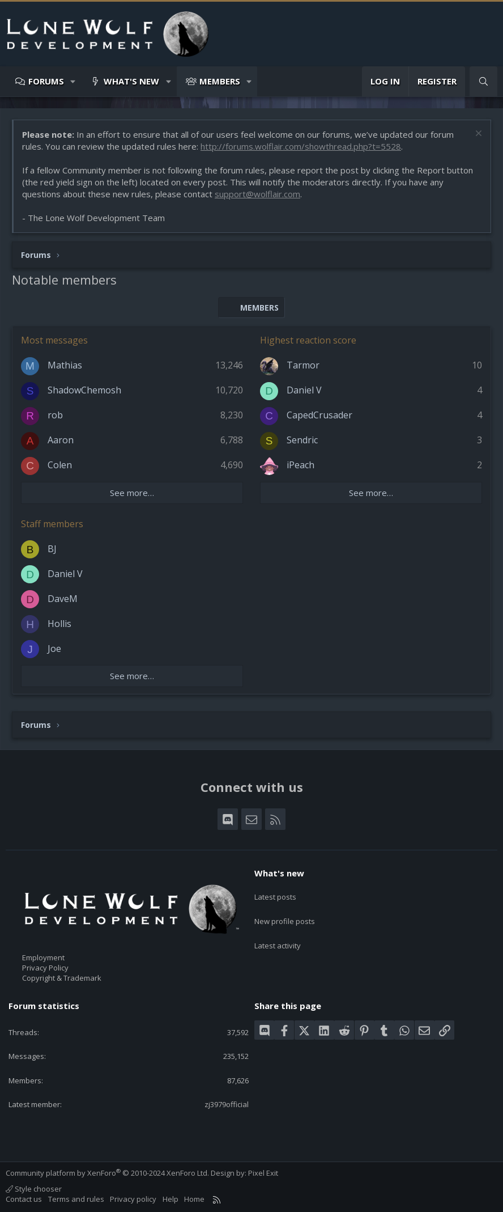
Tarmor (303, 365)
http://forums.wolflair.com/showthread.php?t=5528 (301, 146)
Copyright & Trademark (61, 978)
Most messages (54, 340)
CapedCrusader (319, 415)
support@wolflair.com (257, 194)
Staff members (52, 524)
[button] (73, 81)
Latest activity (277, 934)
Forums (46, 81)
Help (170, 1199)
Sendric (302, 440)
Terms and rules (76, 1199)
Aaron (61, 440)
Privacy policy (133, 1199)
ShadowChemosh (84, 390)
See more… (132, 492)
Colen (60, 465)
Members (219, 81)
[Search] (483, 81)
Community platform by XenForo (107, 1173)
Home (194, 1199)
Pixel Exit (263, 1173)
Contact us (24, 1199)
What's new (131, 81)
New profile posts (284, 913)
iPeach (300, 465)
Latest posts (275, 893)
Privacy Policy (45, 968)
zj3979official (226, 1104)
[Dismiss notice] (477, 135)
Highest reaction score (308, 340)
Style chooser (34, 1189)
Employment (43, 957)
